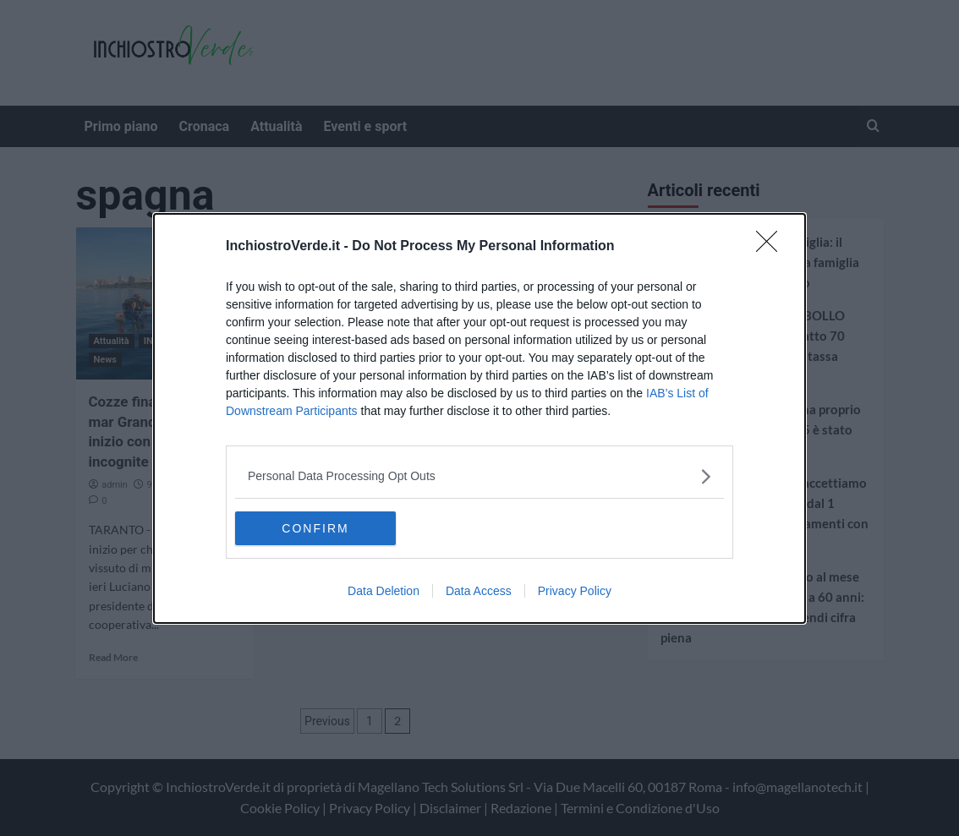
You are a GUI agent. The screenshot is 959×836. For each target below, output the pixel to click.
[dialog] (479, 418)
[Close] (772, 247)
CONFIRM (315, 528)
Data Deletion (383, 591)
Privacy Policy (574, 591)
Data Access (479, 591)
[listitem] (479, 476)
